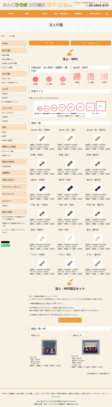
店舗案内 (78, 13)
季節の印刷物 (61, 393)
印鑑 (27, 13)
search (106, 14)
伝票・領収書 (7, 140)
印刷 (52, 393)
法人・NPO (49, 43)
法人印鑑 (29, 393)
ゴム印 (44, 13)
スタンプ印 (45, 393)
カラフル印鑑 (7, 67)
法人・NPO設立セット (91, 43)
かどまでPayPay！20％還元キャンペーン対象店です (14, 218)
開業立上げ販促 (73, 393)
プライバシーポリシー (100, 393)
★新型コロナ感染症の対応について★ (13, 224)
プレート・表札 (8, 151)
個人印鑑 (6, 55)
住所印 (5, 94)
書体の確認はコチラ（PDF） (41, 303)
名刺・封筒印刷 (60, 13)
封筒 (4, 136)
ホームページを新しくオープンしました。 (13, 231)
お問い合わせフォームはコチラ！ (70, 320)
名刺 (4, 132)
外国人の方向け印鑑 (10, 63)
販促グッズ (7, 155)
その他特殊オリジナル (10, 102)
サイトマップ (56, 397)
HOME (10, 13)
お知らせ (5, 206)
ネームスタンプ (8, 113)
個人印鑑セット (8, 59)
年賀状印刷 (7, 166)
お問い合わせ (95, 13)
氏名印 (5, 98)
